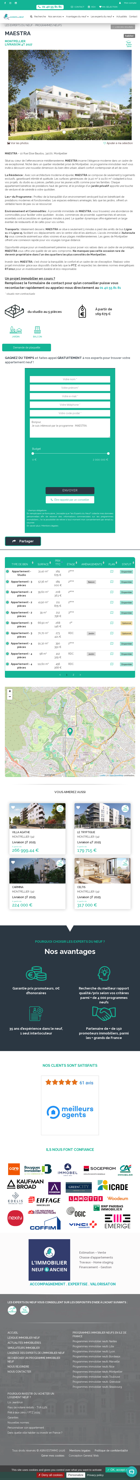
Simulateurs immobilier (24, 1347)
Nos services (56, 16)
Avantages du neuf (77, 16)
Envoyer (70, 490)
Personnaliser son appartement (26, 1427)
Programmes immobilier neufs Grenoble (96, 1381)
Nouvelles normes (18, 1422)
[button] (14, 95)
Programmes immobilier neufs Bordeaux (96, 1356)
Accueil (13, 1332)
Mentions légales (49, 525)
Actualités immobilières (24, 1342)
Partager (23, 541)
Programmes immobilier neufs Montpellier (97, 1371)
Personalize (75, 1475)
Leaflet (103, 775)
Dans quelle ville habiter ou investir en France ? (35, 1432)
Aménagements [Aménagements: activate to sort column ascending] (91, 564)
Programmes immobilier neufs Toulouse (96, 1376)
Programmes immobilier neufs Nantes (95, 1341)
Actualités (121, 16)
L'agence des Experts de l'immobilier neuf (36, 1352)
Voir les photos (18, 143)
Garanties (13, 1417)
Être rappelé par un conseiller (70, 499)
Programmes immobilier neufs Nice (93, 1366)
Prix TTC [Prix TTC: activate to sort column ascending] (56, 562)
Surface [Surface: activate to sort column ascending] (40, 564)
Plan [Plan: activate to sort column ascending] (111, 564)
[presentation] (70, 473)
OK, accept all (117, 1469)
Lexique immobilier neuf (24, 1337)
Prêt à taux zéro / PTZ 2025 (24, 1412)
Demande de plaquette (26, 347)
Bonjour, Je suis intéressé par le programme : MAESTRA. (70, 428)
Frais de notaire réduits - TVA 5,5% (27, 1407)
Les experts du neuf (102, 16)
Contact (133, 16)
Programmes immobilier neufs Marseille (96, 1361)
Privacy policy (95, 1475)
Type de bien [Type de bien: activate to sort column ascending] (18, 564)
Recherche (38, 16)
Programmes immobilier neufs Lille (93, 1346)
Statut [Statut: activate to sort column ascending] (126, 564)
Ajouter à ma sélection (118, 143)
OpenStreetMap (116, 775)
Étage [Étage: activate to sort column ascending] (71, 564)
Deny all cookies (50, 1475)
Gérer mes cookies (52, 1455)
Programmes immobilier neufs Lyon (94, 1351)
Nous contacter (19, 1371)
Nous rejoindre (18, 1366)
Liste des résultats (123, 27)
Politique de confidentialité (111, 1450)
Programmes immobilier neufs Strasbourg (97, 1386)
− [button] (10, 697)
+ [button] (10, 691)
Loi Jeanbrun (15, 1402)
